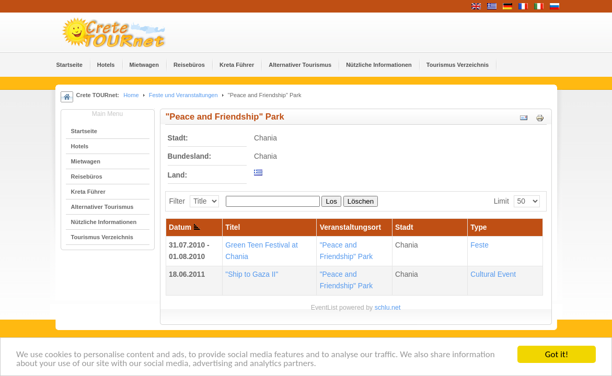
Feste (479, 245)
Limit (501, 201)
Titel (232, 227)
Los (331, 201)
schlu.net (388, 307)
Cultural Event (493, 274)
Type (478, 227)
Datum (184, 227)
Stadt (404, 227)
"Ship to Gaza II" (251, 274)
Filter (177, 201)
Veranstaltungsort (350, 227)
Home (130, 95)
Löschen (361, 201)
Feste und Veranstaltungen (183, 95)
